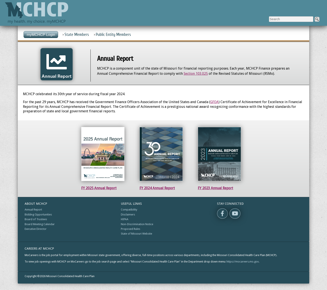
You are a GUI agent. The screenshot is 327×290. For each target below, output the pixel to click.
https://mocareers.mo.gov (242, 261)
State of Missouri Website (136, 233)
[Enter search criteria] (291, 19)
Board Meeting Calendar (40, 224)
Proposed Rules (130, 228)
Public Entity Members (113, 34)
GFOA (214, 102)
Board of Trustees (36, 219)
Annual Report (33, 209)
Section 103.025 (196, 74)
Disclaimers (128, 214)
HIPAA (124, 219)
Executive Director (35, 228)
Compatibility (129, 209)
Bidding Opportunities (38, 214)
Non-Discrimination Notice (137, 224)
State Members (76, 34)
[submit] (317, 19)
